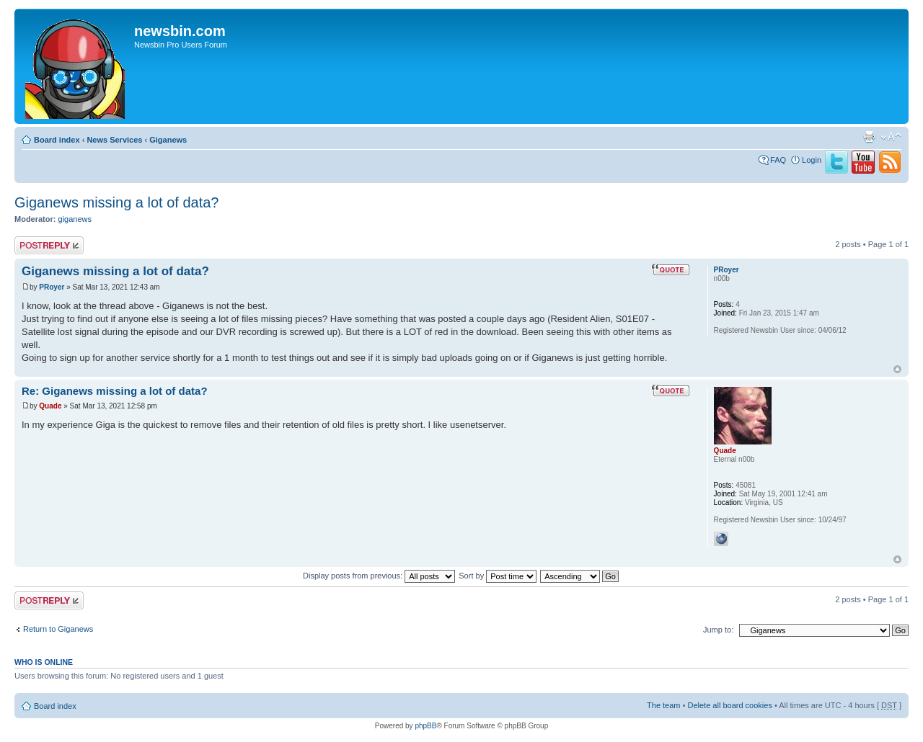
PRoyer (51, 287)
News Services (114, 139)
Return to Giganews (58, 629)
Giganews (168, 139)
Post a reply (49, 245)
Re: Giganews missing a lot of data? (115, 391)
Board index (57, 139)
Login (811, 160)
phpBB (425, 726)
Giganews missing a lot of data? (116, 202)
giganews (75, 219)
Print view (869, 136)
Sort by (497, 575)
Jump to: (718, 629)
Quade (50, 406)
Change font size (890, 136)
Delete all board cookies (729, 705)
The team (663, 705)
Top (897, 369)
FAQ (778, 160)
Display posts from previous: (379, 575)
